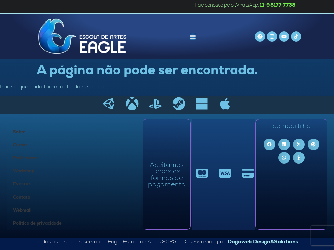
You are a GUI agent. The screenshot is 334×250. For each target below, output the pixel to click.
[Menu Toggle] (193, 36)
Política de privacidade (37, 223)
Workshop (23, 171)
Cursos (20, 145)
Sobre (19, 132)
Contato (21, 197)
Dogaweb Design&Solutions (263, 241)
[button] (269, 144)
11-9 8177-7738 (277, 5)
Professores (26, 158)
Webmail (22, 210)
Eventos (22, 184)
